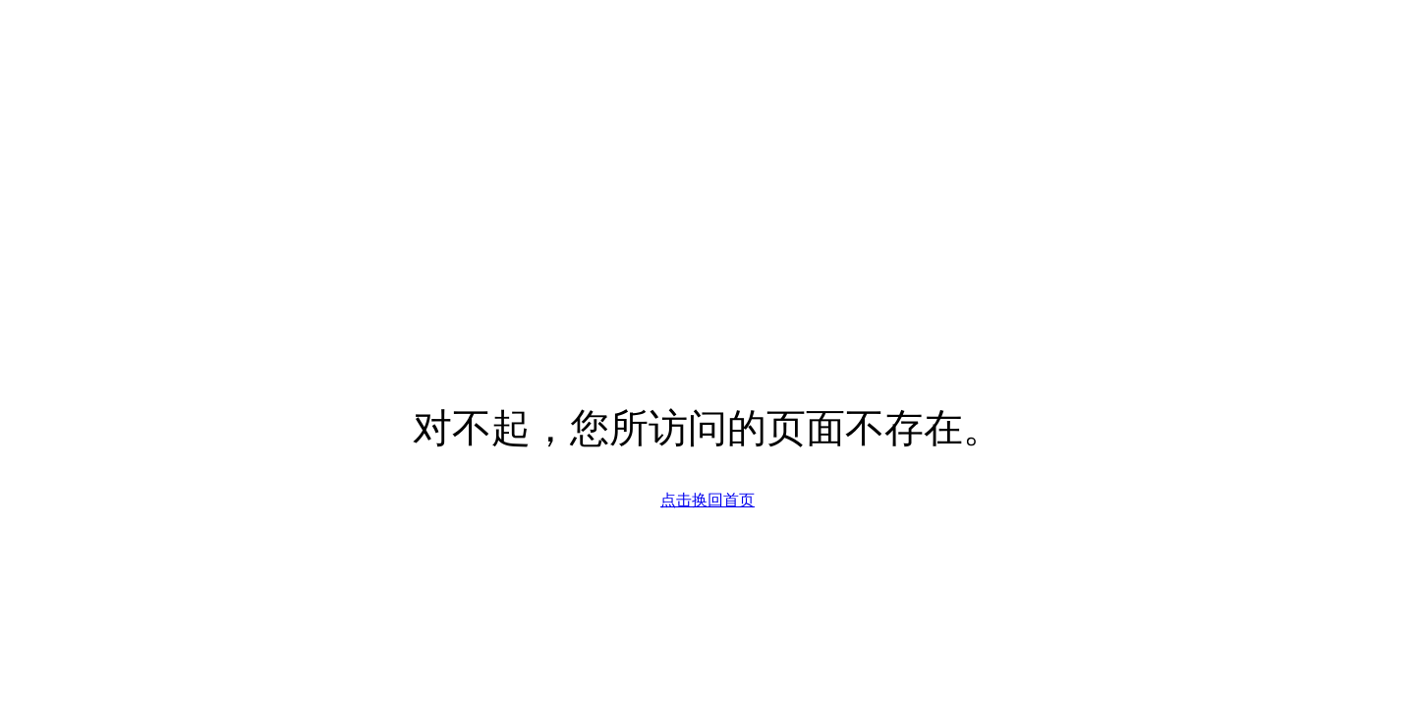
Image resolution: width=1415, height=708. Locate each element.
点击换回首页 (707, 500)
